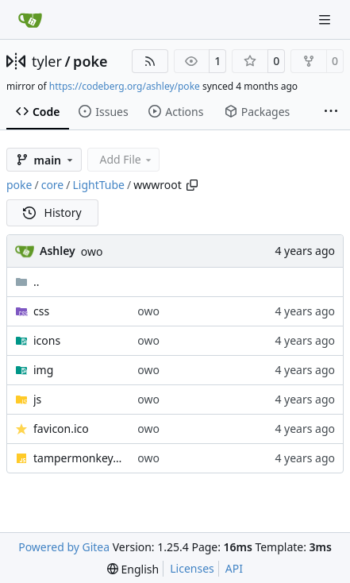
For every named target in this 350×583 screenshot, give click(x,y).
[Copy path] (192, 185)
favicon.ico (61, 428)
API (234, 568)
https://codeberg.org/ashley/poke (124, 86)
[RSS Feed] (150, 61)
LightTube (98, 184)
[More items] (331, 112)
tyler (47, 61)
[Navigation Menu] (326, 19)
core (52, 184)
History (52, 212)
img (43, 369)
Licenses (192, 568)
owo (92, 251)
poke (90, 61)
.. (27, 281)
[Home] (30, 20)
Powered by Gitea (64, 546)
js (37, 399)
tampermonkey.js (77, 457)
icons (46, 340)
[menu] (133, 569)
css (41, 311)
